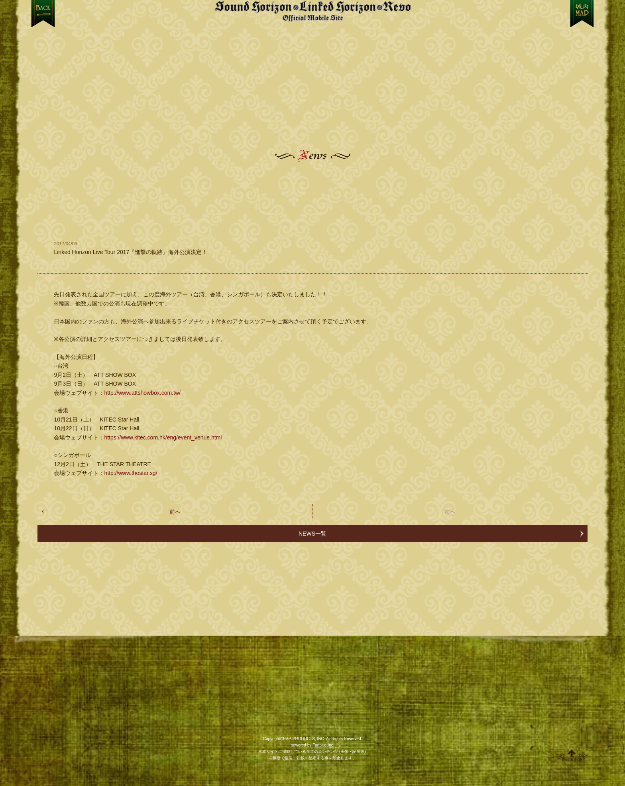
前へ (175, 511)
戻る (43, 13)
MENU (582, 13)
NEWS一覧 (312, 533)
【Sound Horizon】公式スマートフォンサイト (312, 11)
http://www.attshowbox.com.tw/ (142, 393)
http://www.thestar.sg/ (130, 473)
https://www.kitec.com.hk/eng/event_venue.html (163, 437)
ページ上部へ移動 (572, 755)
